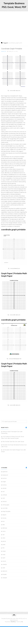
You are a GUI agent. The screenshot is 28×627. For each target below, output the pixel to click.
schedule (4, 564)
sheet (3, 567)
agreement (4, 471)
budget (4, 481)
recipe (3, 554)
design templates (6, 511)
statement (4, 571)
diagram (4, 514)
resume (4, 561)
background (5, 475)
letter (3, 524)
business (4, 485)
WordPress (13, 621)
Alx (22, 621)
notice (3, 538)
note (3, 534)
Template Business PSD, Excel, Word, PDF (14, 5)
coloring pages (5, 504)
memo (3, 531)
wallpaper (4, 577)
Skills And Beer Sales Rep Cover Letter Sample (13, 441)
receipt (4, 551)
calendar (4, 488)
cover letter (5, 508)
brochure (4, 478)
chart (3, 498)
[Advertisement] (14, 25)
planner (4, 541)
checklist (4, 501)
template (3, 51)
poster (3, 544)
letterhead (4, 528)
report (3, 557)
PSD (3, 548)
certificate (4, 494)
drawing (4, 518)
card (3, 491)
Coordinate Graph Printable (11, 49)
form (3, 521)
